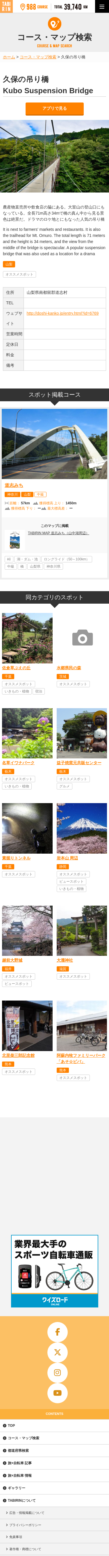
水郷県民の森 (69, 667)
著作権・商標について (25, 1549)
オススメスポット (19, 274)
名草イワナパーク (18, 762)
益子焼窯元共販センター (79, 762)
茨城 (62, 676)
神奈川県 (53, 566)
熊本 (8, 1064)
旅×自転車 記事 (20, 1463)
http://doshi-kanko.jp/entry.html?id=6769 (63, 313)
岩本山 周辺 (67, 858)
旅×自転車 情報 (20, 1476)
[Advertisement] (54, 1174)
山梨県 (35, 566)
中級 (40, 494)
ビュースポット (71, 881)
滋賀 (62, 969)
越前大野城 (12, 960)
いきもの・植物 (17, 691)
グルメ (64, 786)
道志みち (14, 485)
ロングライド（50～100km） (67, 559)
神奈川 (12, 494)
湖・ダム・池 (27, 559)
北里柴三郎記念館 (18, 1055)
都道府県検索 (18, 1451)
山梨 (9, 264)
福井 (8, 969)
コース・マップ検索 (23, 1438)
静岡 (62, 867)
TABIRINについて (22, 1501)
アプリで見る (54, 108)
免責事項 (15, 1537)
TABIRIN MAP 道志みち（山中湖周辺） (58, 533)
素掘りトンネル (16, 858)
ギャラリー (16, 1488)
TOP (11, 1426)
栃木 (8, 771)
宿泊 (38, 691)
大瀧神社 (65, 960)
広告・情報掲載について (26, 1512)
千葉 (8, 676)
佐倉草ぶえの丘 (16, 667)
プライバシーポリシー (25, 1525)
